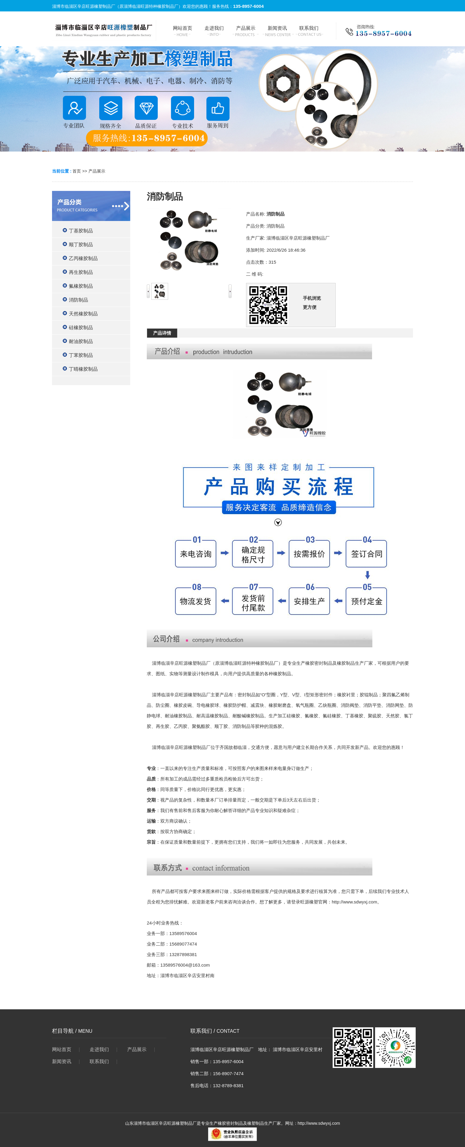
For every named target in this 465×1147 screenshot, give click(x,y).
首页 (76, 171)
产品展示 (96, 171)
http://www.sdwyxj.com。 (357, 901)
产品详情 (162, 333)
